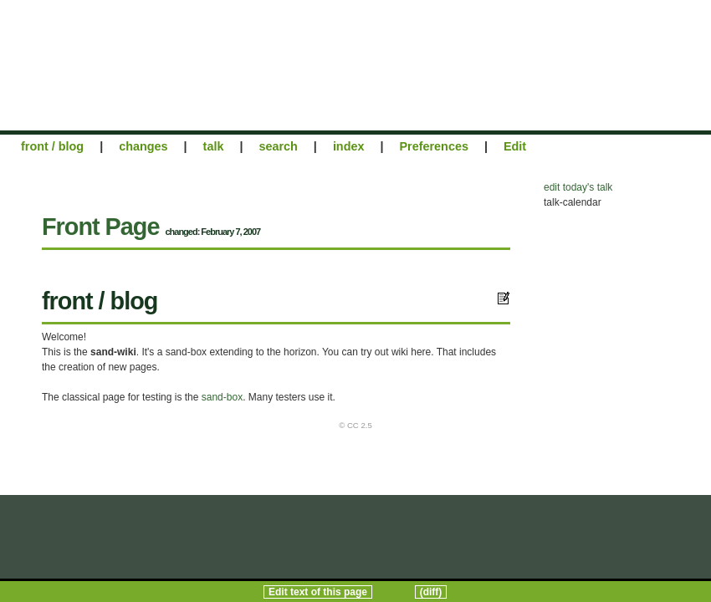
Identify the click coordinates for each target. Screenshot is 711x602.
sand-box (222, 397)
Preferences (434, 146)
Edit (515, 146)
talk (213, 146)
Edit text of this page (318, 592)
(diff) (431, 592)
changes (143, 146)
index (349, 146)
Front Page (100, 226)
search (277, 146)
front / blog (52, 146)
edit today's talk (578, 187)
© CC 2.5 (355, 425)
